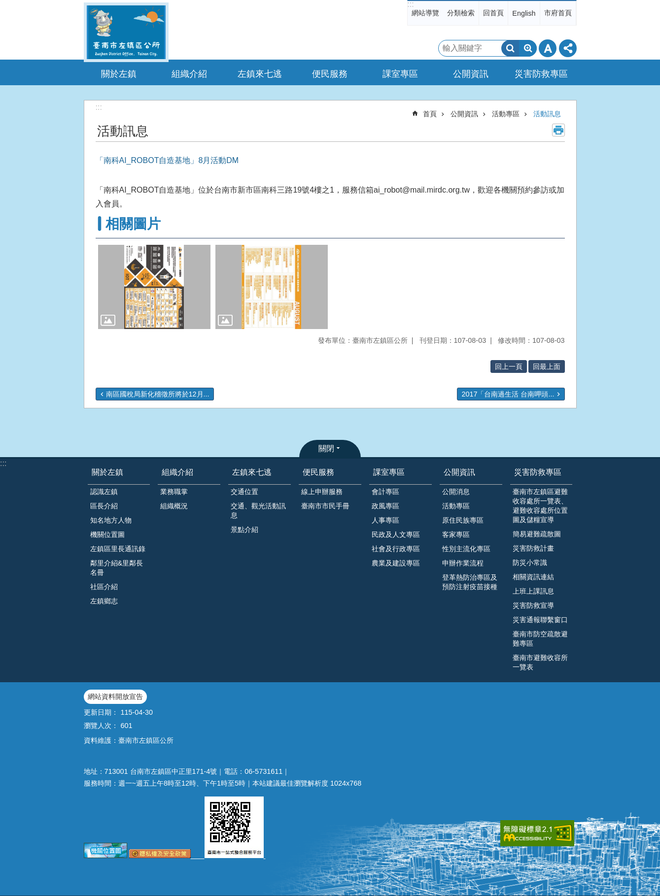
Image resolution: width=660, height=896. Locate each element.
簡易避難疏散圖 (537, 534)
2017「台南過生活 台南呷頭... (507, 394)
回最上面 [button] (546, 366)
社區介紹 (104, 587)
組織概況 (174, 506)
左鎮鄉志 (104, 601)
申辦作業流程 (463, 563)
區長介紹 (104, 506)
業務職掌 (174, 492)
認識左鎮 (104, 492)
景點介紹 (244, 529)
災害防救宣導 (533, 605)
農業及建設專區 (396, 563)
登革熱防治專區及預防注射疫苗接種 (469, 582)
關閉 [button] (326, 448)
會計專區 (385, 492)
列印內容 (558, 130)
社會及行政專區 (396, 549)
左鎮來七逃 (252, 472)
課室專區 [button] (400, 74)
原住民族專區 (463, 520)
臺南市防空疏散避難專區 (540, 638)
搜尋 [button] (510, 48)
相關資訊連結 (533, 577)
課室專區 (389, 472)
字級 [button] (547, 48)
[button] (154, 287)
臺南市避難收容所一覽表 (540, 662)
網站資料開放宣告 (115, 696)
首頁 (430, 114)
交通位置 (244, 492)
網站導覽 (425, 13)
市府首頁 (558, 13)
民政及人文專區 (396, 534)
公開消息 (456, 492)
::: (410, 4)
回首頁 (493, 13)
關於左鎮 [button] (119, 74)
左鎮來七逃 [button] (260, 74)
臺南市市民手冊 (325, 506)
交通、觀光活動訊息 (258, 510)
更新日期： (101, 712)
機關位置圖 (107, 534)
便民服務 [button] (329, 74)
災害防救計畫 (533, 548)
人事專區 (385, 520)
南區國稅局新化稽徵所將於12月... (157, 394)
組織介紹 (177, 472)
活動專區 (506, 114)
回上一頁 (508, 366)
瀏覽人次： (101, 726)
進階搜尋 (528, 48)
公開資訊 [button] (470, 74)
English (523, 13)
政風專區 (385, 506)
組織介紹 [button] (189, 74)
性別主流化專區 (466, 549)
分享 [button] (568, 48)
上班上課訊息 (533, 591)
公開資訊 (464, 114)
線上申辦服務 (322, 492)
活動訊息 (547, 114)
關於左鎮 (107, 472)
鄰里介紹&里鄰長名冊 (116, 567)
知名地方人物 (111, 520)
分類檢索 (461, 13)
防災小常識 (530, 562)
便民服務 (318, 472)
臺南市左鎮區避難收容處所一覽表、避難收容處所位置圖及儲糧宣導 (540, 506)
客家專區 (456, 534)
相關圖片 (133, 224)
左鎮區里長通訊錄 (117, 549)
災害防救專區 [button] (541, 74)
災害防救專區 (537, 472)
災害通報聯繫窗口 (540, 620)
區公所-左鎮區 (126, 32)
